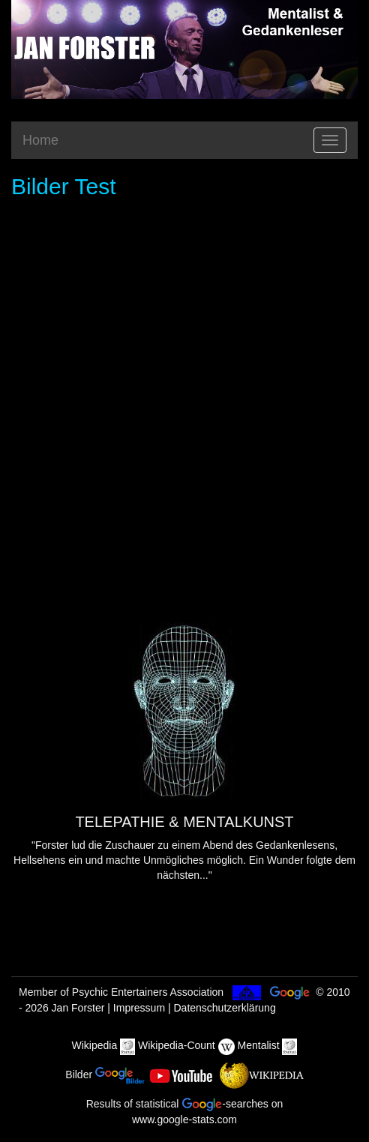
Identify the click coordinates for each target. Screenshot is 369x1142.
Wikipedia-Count (176, 1045)
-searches (225, 1104)
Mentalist (259, 1045)
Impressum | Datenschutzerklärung (194, 1008)
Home (40, 140)
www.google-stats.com (184, 1120)
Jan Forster (78, 1008)
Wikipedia (95, 1045)
